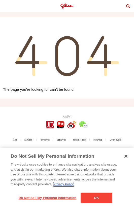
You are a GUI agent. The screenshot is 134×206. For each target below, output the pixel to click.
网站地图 (98, 140)
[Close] (125, 157)
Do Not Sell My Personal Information (47, 199)
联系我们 (29, 140)
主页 (15, 140)
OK (96, 199)
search (128, 6)
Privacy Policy (63, 185)
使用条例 (45, 140)
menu (6, 6)
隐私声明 (61, 140)
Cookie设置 (115, 140)
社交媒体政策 (79, 140)
